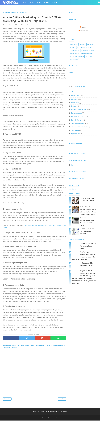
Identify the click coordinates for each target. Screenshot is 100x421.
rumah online (84, 30)
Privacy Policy (53, 412)
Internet (72, 47)
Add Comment (29, 25)
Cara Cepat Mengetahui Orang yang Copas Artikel (88, 246)
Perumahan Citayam (87, 50)
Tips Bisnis (89, 56)
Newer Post (7, 399)
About (34, 412)
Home (73, 165)
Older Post (62, 399)
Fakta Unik (90, 44)
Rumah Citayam (74, 53)
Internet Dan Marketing (84, 47)
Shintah (84, 27)
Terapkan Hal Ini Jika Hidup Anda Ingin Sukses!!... (87, 231)
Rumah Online (80, 87)
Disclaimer (64, 412)
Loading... (72, 189)
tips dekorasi (74, 59)
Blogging (82, 44)
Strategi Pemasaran (87, 53)
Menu (25, 2)
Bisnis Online (74, 44)
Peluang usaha (74, 50)
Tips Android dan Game (77, 56)
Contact (42, 412)
